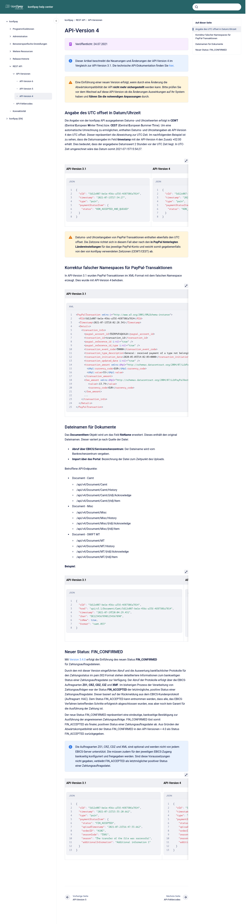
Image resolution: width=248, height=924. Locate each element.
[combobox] (217, 7)
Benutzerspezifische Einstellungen (30, 44)
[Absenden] (196, 7)
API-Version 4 (26, 96)
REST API (17, 66)
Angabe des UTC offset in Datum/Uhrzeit (215, 29)
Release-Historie (21, 59)
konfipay (13, 21)
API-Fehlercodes (24, 103)
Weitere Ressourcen (23, 51)
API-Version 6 (26, 81)
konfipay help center (40, 7)
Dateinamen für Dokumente (209, 44)
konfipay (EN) (16, 118)
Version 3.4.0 (77, 659)
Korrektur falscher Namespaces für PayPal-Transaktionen (213, 37)
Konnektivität (19, 111)
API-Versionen (23, 73)
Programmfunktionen (23, 29)
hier (171, 65)
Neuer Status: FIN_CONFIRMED (211, 49)
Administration (20, 36)
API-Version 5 (26, 88)
